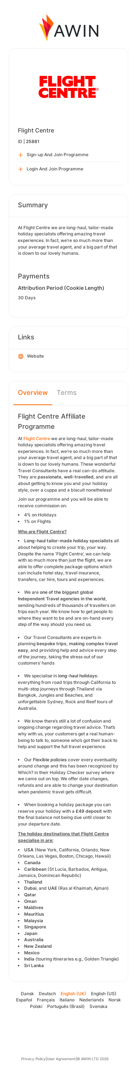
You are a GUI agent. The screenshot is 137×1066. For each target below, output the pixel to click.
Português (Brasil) (66, 1006)
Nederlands (91, 999)
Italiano (67, 999)
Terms (67, 392)
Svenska (98, 1006)
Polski (36, 1006)
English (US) (104, 993)
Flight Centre (36, 438)
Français (46, 999)
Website (31, 356)
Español (24, 999)
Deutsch (47, 993)
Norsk (115, 999)
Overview (33, 392)
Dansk (27, 993)
